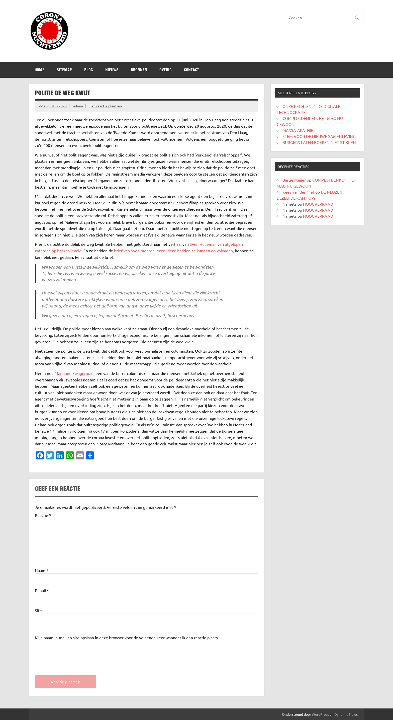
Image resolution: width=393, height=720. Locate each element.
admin (78, 106)
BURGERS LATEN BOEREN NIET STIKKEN (319, 142)
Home (39, 69)
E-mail (42, 590)
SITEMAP (64, 69)
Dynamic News (346, 714)
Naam (41, 570)
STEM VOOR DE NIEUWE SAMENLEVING (319, 136)
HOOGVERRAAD (318, 203)
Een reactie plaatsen (105, 106)
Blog (88, 69)
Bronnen (139, 69)
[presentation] (73, 653)
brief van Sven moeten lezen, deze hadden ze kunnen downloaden (173, 250)
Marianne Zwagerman (74, 373)
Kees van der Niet (298, 191)
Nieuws (112, 69)
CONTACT (191, 69)
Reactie (43, 515)
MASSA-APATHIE (297, 130)
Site (38, 610)
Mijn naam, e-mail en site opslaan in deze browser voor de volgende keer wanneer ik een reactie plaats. (127, 637)
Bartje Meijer (294, 179)
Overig (165, 69)
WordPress (320, 714)
